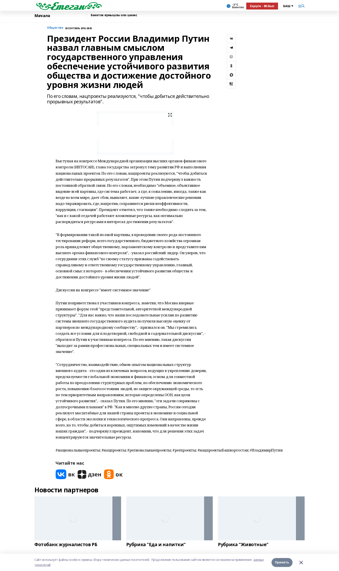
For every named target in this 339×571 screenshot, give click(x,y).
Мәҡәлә (42, 15)
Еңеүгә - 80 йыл (262, 6)
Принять (282, 562)
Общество (55, 28)
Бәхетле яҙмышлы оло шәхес (114, 15)
